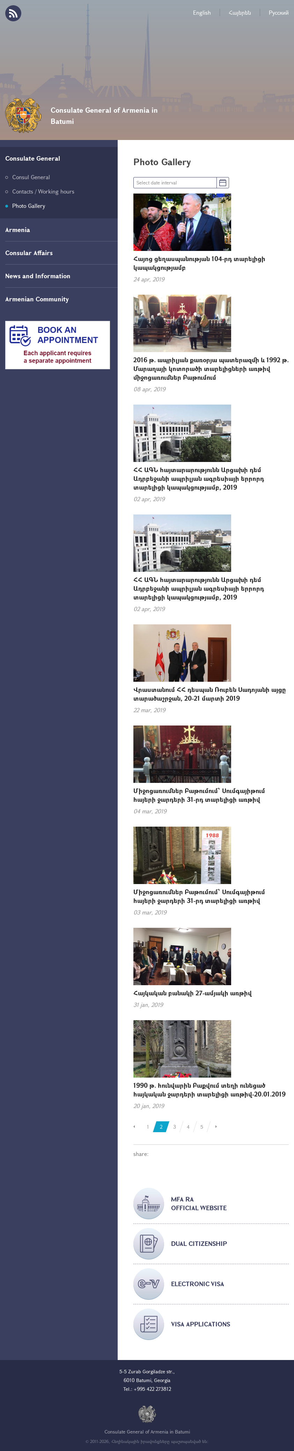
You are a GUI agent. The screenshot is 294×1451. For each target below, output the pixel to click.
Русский (279, 12)
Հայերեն (240, 12)
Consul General (31, 177)
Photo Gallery (28, 205)
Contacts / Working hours (43, 191)
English (202, 12)
